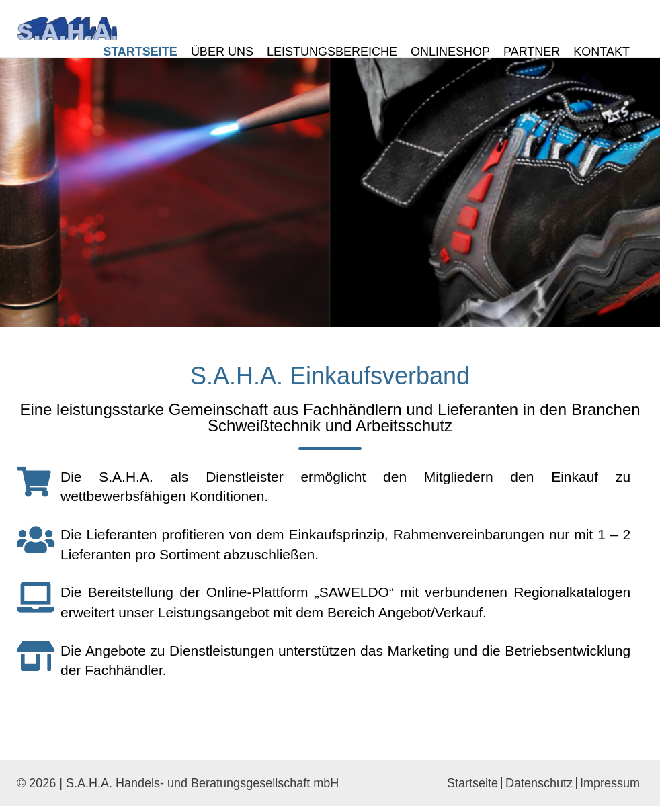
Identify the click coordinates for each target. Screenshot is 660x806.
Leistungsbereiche (332, 51)
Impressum (610, 783)
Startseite (140, 51)
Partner (531, 51)
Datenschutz (539, 783)
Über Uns (222, 51)
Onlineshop (450, 51)
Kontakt (601, 51)
